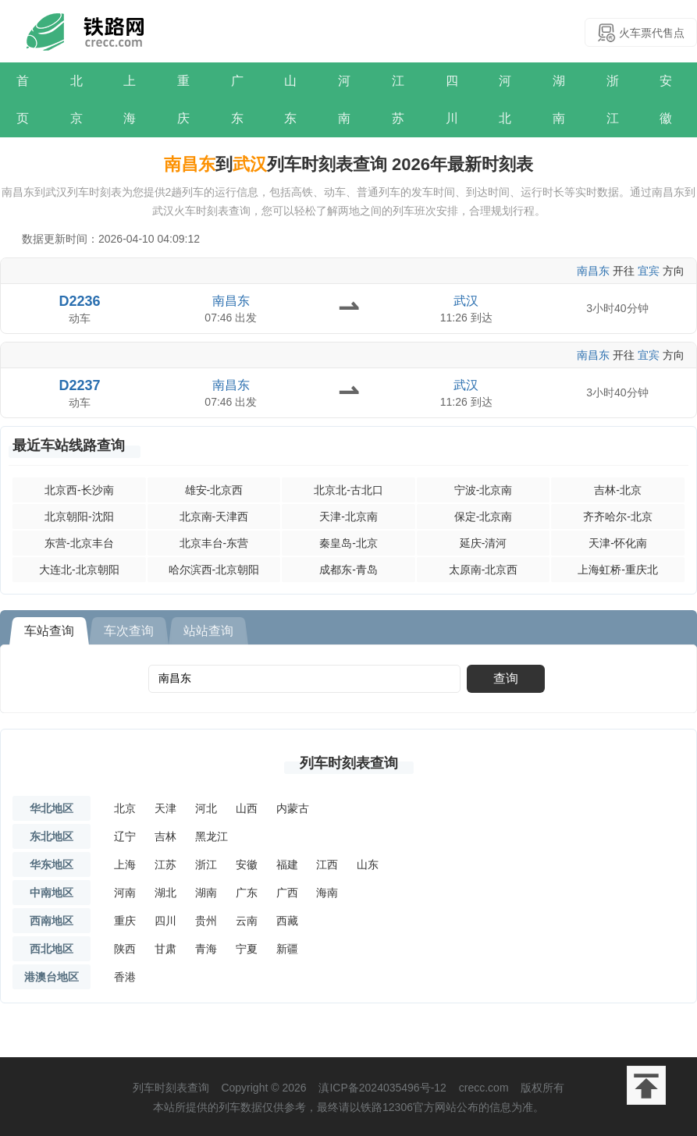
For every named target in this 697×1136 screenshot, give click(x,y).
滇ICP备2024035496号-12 (382, 1087)
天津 (165, 808)
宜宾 (649, 270)
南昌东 (593, 270)
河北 (505, 99)
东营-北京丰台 (79, 543)
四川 (452, 99)
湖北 (165, 892)
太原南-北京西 (483, 569)
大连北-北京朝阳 (79, 569)
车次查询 (129, 630)
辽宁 (125, 836)
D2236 (80, 301)
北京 (76, 99)
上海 (129, 99)
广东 (237, 99)
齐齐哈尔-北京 (618, 516)
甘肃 (165, 949)
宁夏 (247, 949)
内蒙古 (292, 808)
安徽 (666, 99)
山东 (290, 99)
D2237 (80, 385)
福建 (287, 864)
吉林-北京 (618, 490)
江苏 (398, 99)
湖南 (559, 99)
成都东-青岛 (348, 569)
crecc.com (484, 1087)
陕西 (125, 949)
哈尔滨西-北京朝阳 (214, 569)
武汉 (465, 300)
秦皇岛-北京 (348, 543)
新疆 (287, 949)
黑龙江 (211, 836)
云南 (247, 920)
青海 (206, 949)
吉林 (165, 836)
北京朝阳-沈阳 (79, 516)
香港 (125, 977)
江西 (327, 864)
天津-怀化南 (618, 543)
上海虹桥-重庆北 (618, 569)
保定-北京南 (483, 516)
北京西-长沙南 (79, 490)
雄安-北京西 (214, 490)
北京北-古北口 (348, 490)
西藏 (287, 920)
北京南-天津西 (214, 516)
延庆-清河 (483, 543)
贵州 (206, 920)
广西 (287, 892)
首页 (22, 99)
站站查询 (208, 630)
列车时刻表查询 (349, 763)
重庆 (183, 99)
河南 (344, 99)
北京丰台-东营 (214, 543)
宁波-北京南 (483, 490)
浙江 (612, 99)
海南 (327, 892)
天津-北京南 (348, 516)
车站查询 (49, 630)
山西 (247, 808)
